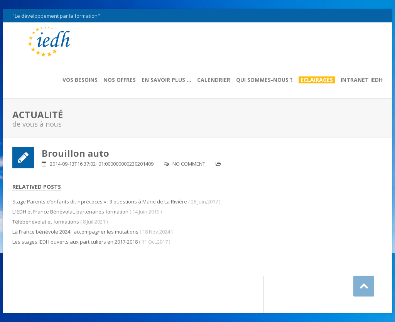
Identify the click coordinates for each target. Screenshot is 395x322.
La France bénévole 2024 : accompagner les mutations (75, 231)
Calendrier (213, 79)
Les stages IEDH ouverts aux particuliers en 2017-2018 (75, 241)
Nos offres (119, 79)
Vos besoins (80, 79)
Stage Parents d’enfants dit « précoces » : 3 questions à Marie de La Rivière (99, 201)
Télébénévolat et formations (45, 221)
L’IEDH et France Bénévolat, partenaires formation (70, 211)
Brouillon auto (75, 153)
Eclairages (316, 79)
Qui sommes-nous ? (264, 79)
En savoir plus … (166, 79)
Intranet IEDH (362, 79)
